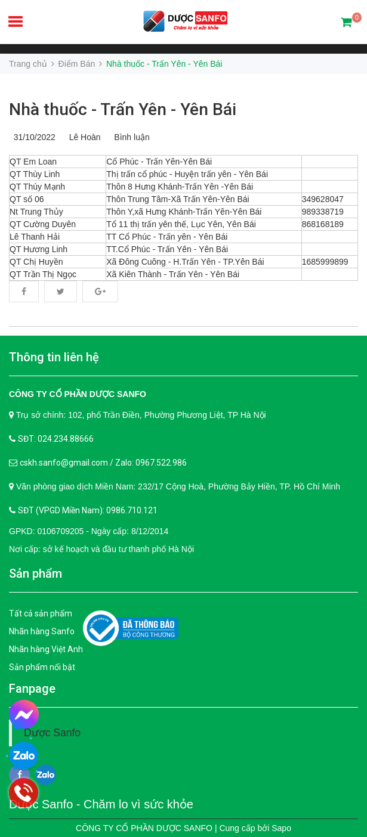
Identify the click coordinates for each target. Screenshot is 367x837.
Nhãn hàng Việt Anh (46, 649)
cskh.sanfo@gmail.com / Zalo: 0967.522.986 (103, 462)
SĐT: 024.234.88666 (56, 439)
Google (100, 291)
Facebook (23, 291)
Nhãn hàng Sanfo (42, 631)
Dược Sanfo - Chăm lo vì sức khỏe (101, 804)
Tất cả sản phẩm (40, 613)
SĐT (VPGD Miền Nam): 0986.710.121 (88, 510)
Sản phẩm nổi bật (42, 667)
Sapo (281, 828)
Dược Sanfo (52, 733)
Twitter (60, 291)
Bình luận (130, 137)
